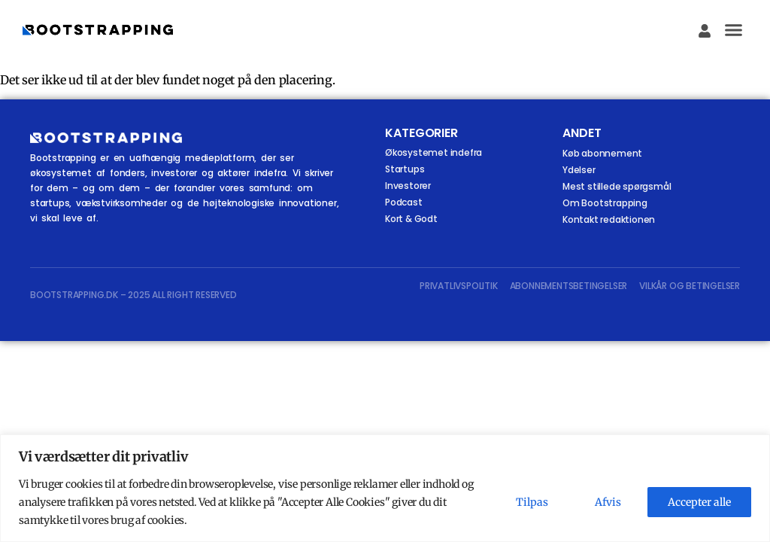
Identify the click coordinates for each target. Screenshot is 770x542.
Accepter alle (699, 502)
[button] (734, 30)
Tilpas (532, 502)
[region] (385, 488)
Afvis (608, 502)
